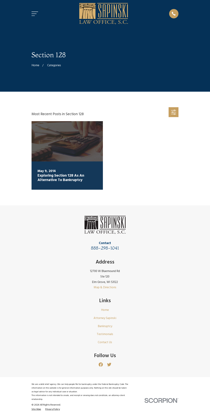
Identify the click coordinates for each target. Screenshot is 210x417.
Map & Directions (105, 287)
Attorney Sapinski (105, 318)
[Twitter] (109, 364)
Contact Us (105, 342)
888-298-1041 (105, 248)
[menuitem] (36, 409)
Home (105, 310)
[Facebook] (101, 364)
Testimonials (105, 334)
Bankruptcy (105, 326)
